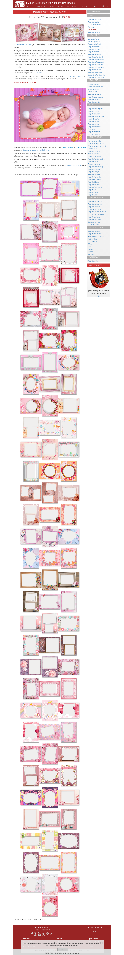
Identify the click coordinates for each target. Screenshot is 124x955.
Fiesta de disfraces (94, 209)
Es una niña (92, 30)
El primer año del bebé (74, 76)
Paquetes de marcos (95, 11)
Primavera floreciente (95, 87)
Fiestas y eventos (94, 35)
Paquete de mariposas (95, 109)
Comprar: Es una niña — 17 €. (23, 82)
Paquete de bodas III (95, 52)
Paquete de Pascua (94, 70)
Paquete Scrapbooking (95, 167)
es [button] (108, 6)
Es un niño (38, 73)
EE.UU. (90, 244)
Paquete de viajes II (94, 234)
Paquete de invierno (94, 94)
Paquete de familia (94, 19)
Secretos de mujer (94, 222)
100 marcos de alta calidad (23, 45)
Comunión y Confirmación (96, 75)
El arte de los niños (94, 25)
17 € (65, 17)
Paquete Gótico (93, 195)
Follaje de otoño (93, 119)
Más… (99, 296)
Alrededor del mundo (96, 227)
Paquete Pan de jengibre (96, 159)
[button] (19, 115)
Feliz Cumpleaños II (94, 44)
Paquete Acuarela (94, 185)
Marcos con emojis (94, 141)
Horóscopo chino (93, 225)
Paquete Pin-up (93, 190)
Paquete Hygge (93, 192)
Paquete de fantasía (95, 219)
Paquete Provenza (94, 169)
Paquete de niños (94, 32)
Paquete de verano (94, 99)
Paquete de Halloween (95, 65)
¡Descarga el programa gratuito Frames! (36, 150)
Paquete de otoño (94, 102)
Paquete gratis (93, 261)
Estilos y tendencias (95, 137)
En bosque (91, 129)
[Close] (101, 943)
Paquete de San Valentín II (96, 62)
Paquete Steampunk (95, 187)
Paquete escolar (93, 22)
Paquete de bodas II (94, 49)
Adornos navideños (94, 156)
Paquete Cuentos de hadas (97, 212)
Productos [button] (30, 7)
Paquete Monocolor (94, 177)
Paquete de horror (94, 217)
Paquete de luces (94, 151)
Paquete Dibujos (93, 182)
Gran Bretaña (92, 242)
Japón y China (92, 239)
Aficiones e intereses (96, 198)
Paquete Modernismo (95, 179)
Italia (89, 247)
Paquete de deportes (95, 201)
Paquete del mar (93, 121)
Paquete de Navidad (94, 54)
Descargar (41, 7)
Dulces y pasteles (94, 164)
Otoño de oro (92, 92)
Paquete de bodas (94, 47)
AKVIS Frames (68, 147)
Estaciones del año (95, 80)
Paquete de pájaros (94, 127)
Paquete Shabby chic (95, 174)
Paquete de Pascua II (95, 72)
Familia (91, 16)
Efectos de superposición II (97, 146)
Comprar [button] (51, 7)
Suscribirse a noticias (94, 929)
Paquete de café (93, 161)
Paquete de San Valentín (96, 59)
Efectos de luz (92, 149)
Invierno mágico (93, 84)
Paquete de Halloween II (96, 67)
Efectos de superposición (96, 144)
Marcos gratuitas (94, 257)
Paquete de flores (94, 111)
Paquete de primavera (95, 97)
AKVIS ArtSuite (81, 147)
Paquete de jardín (94, 114)
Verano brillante (93, 89)
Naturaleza (92, 105)
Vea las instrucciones (74, 165)
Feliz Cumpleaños (94, 41)
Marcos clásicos (93, 154)
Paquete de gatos (94, 132)
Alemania (91, 254)
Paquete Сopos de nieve (96, 116)
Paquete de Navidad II (95, 57)
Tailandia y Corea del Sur (96, 236)
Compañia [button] (83, 7)
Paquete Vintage (93, 172)
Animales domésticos (95, 134)
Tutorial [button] (61, 7)
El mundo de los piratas (96, 214)
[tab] (98, 11)
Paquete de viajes (94, 231)
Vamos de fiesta (93, 39)
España (90, 249)
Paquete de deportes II (95, 204)
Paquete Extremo (94, 207)
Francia (90, 252)
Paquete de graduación (96, 77)
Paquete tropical (93, 124)
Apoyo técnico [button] (72, 7)
